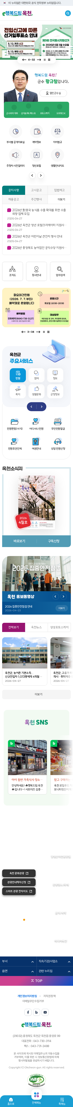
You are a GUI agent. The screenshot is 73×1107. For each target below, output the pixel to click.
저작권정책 (49, 996)
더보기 (61, 199)
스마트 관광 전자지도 (17, 891)
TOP (38, 981)
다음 (38, 59)
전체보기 (50, 59)
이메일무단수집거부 (33, 1001)
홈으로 (11, 1103)
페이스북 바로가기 (29, 732)
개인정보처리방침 (27, 996)
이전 (24, 59)
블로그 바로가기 (36, 732)
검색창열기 (68, 13)
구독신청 (53, 541)
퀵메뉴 (62, 1103)
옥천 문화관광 (17, 873)
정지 (44, 59)
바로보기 (19, 541)
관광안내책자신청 (16, 882)
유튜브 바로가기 (43, 732)
